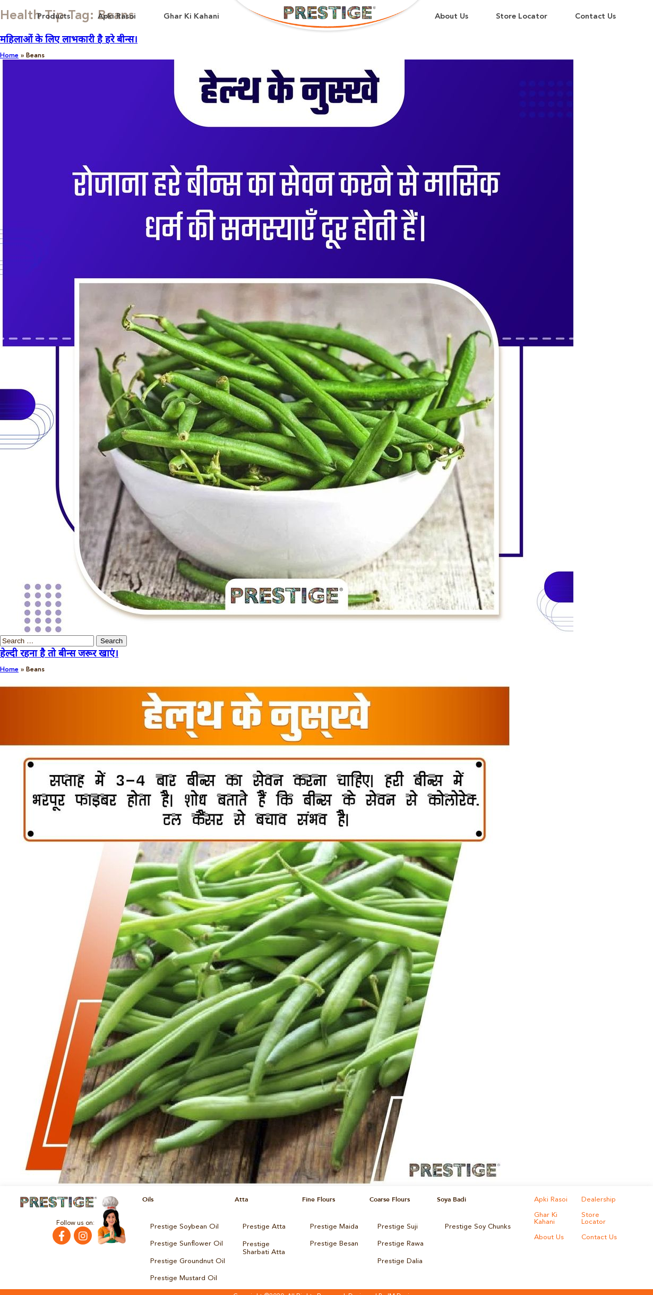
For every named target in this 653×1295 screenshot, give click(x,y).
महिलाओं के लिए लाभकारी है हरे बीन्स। (69, 40)
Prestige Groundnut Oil (184, 1256)
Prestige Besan (332, 1241)
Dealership (597, 1199)
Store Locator (521, 17)
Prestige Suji (395, 1226)
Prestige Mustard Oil (180, 1270)
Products (53, 17)
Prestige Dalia (397, 1256)
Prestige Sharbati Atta (268, 1244)
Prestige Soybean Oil (180, 1226)
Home (9, 56)
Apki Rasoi (117, 17)
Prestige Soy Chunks (475, 1226)
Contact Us (595, 17)
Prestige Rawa (398, 1241)
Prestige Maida (332, 1226)
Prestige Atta (261, 1226)
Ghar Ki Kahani (191, 17)
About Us (451, 17)
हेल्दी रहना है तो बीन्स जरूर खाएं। (59, 654)
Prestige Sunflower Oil (182, 1241)
